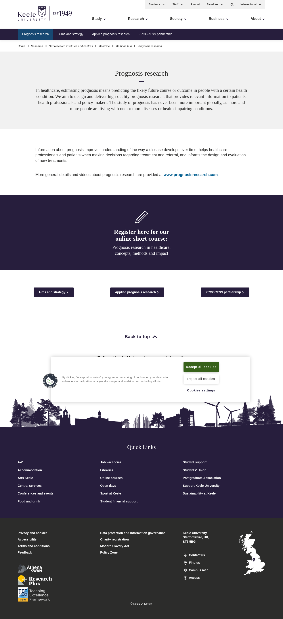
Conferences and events (36, 493)
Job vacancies (110, 462)
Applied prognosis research (111, 34)
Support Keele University (201, 485)
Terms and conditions (34, 546)
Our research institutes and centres (71, 46)
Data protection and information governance (132, 533)
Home (21, 46)
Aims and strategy (71, 34)
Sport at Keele (110, 493)
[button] (232, 4)
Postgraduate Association (202, 478)
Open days (108, 485)
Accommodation (30, 470)
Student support (195, 462)
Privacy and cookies (33, 533)
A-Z (20, 462)
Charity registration (114, 539)
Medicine (104, 46)
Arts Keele (25, 478)
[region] (150, 379)
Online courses (111, 478)
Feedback (25, 552)
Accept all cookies (201, 367)
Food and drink (29, 501)
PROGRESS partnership (155, 34)
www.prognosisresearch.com (191, 174)
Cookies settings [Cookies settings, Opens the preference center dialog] (201, 390)
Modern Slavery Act (114, 546)
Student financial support (119, 501)
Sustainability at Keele (199, 493)
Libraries (106, 470)
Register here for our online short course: (141, 235)
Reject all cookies (201, 379)
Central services (30, 485)
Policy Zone (109, 552)
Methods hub (123, 46)
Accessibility (27, 539)
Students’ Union (195, 470)
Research (37, 46)
